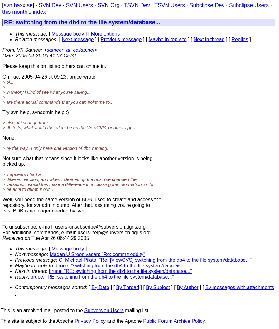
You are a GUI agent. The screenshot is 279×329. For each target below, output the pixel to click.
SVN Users (79, 5)
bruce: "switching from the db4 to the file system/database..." (122, 265)
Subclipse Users (249, 5)
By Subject (158, 287)
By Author (187, 287)
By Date (100, 287)
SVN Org (108, 5)
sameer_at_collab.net (70, 50)
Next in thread (209, 39)
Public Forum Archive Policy (173, 321)
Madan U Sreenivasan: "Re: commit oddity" (97, 254)
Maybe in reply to (168, 39)
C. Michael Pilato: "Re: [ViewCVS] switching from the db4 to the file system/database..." (155, 260)
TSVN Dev (137, 5)
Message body (67, 33)
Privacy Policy (90, 321)
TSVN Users (169, 5)
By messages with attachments (239, 287)
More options (105, 33)
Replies (240, 39)
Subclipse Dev (207, 5)
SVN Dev (50, 5)
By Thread (127, 287)
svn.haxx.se (18, 5)
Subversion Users (104, 310)
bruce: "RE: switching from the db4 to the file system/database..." (120, 271)
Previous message (121, 39)
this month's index (24, 12)
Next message (78, 39)
